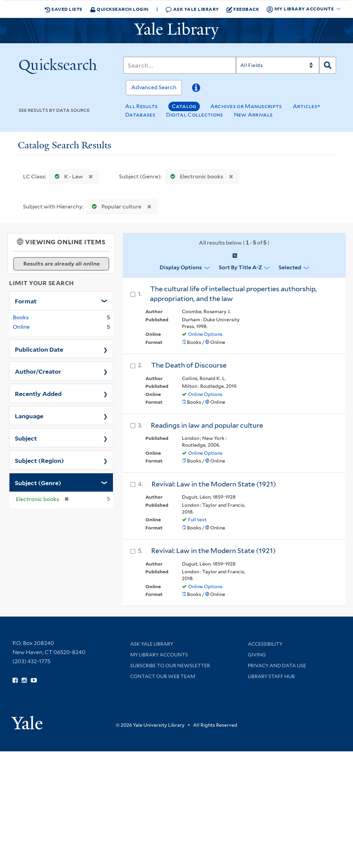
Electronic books (195, 176)
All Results (141, 106)
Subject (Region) (39, 460)
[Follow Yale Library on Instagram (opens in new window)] (24, 680)
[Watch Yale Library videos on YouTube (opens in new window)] (34, 680)
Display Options (181, 267)
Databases (140, 114)
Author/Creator (38, 371)
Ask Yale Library (192, 9)
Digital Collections (194, 114)
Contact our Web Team (162, 676)
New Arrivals (253, 114)
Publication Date (39, 349)
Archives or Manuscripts (246, 106)
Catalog (184, 106)
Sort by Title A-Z (240, 267)
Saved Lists (64, 9)
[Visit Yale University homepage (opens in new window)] (27, 720)
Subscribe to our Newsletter (170, 665)
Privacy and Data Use (277, 665)
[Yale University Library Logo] (176, 31)
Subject (26, 438)
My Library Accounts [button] (300, 9)
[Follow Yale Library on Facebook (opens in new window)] (15, 680)
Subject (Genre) (38, 482)
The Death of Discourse (189, 365)
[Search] (179, 65)
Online (21, 327)
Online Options (205, 334)
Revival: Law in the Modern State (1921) (213, 484)
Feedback (243, 9)
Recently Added (38, 393)
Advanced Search (153, 87)
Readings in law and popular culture (207, 425)
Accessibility (265, 644)
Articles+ (307, 106)
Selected (290, 267)
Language (29, 415)
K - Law (67, 176)
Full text (197, 519)
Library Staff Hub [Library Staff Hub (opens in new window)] (271, 676)
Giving (257, 654)
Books (21, 317)
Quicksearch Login (119, 9)
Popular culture (115, 206)
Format (26, 301)
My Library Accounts (159, 654)
